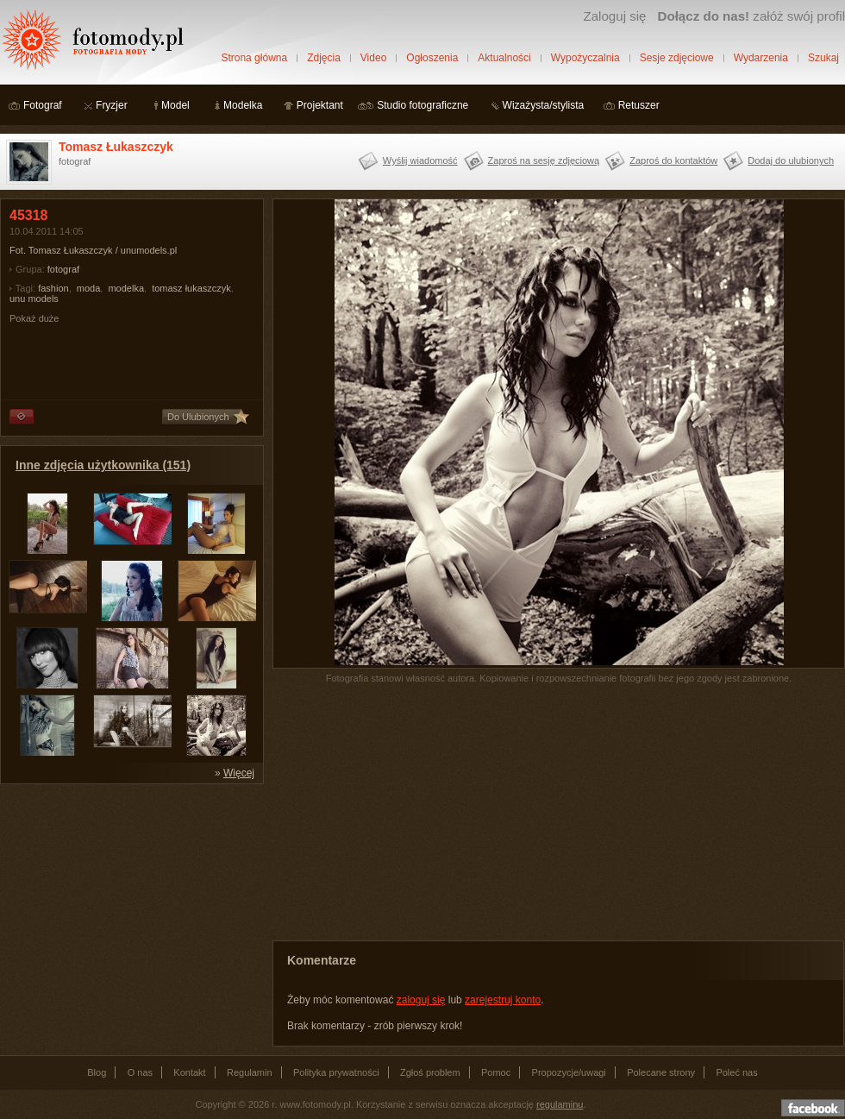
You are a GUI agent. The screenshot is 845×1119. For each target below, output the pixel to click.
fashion (53, 288)
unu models (34, 298)
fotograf (63, 269)
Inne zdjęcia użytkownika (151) (103, 465)
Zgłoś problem (430, 1072)
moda (89, 288)
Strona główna (254, 58)
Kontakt (189, 1072)
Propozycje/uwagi (569, 1072)
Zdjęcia (324, 58)
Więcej (238, 773)
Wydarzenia (761, 58)
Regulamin (249, 1072)
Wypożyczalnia (585, 58)
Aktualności (504, 58)
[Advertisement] (129, 901)
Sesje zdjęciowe (677, 58)
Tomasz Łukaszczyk (116, 147)
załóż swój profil (751, 16)
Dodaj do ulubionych (791, 160)
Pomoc (495, 1072)
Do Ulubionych (198, 417)
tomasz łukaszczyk (191, 288)
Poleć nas (736, 1072)
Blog (96, 1072)
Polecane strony (661, 1072)
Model (175, 105)
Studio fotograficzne (422, 105)
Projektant (320, 105)
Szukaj (823, 58)
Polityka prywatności (336, 1072)
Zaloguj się (614, 16)
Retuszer (639, 105)
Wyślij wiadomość (420, 160)
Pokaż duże (34, 318)
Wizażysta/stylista (544, 105)
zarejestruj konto (503, 1000)
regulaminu (559, 1104)
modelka (126, 288)
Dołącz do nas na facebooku (813, 1107)
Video (373, 58)
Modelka (242, 105)
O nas (140, 1072)
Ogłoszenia (432, 58)
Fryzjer (112, 105)
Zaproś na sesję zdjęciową (544, 160)
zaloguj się (421, 1000)
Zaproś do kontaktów (673, 160)
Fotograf (42, 105)
